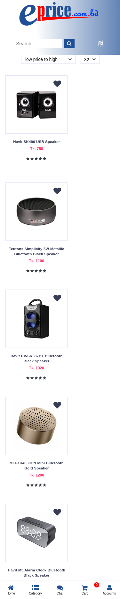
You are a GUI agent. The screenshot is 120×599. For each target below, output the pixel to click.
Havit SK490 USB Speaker (32, 141)
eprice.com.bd (41, 576)
